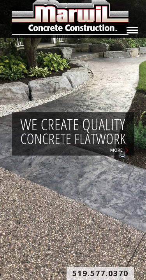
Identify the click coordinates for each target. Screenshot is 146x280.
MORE (116, 150)
